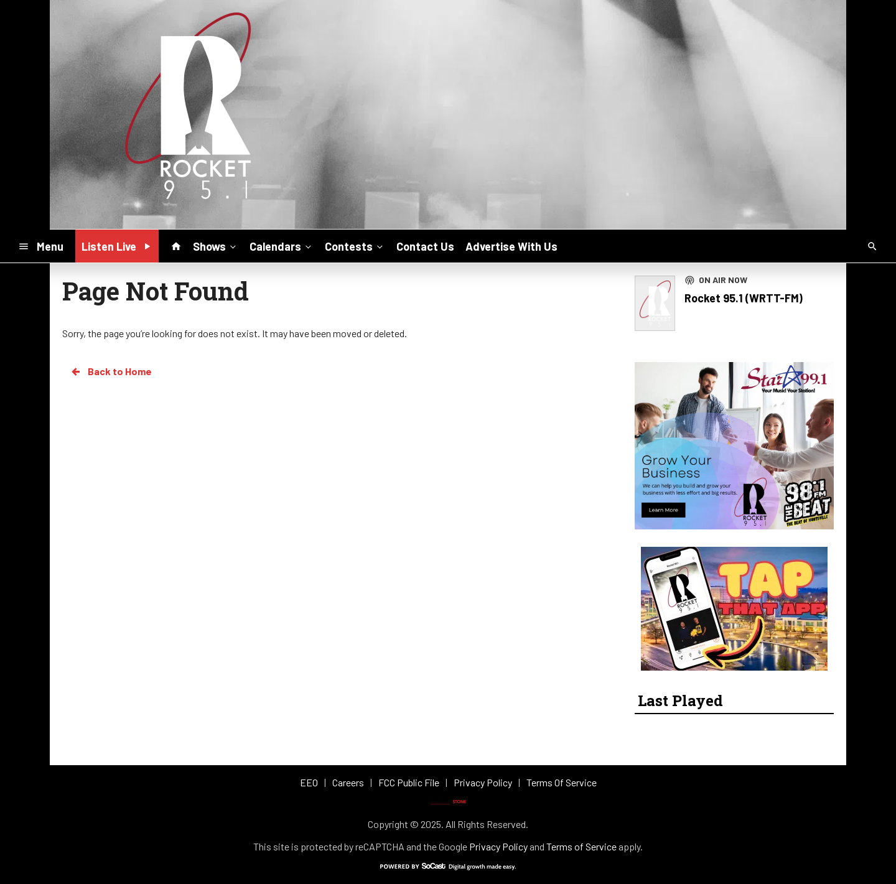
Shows (215, 245)
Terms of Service (581, 846)
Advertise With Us (511, 246)
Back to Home (111, 371)
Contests (355, 245)
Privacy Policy (498, 846)
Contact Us (425, 246)
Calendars (282, 245)
